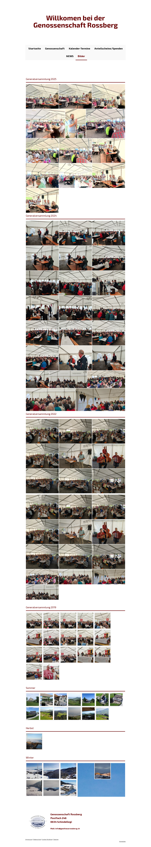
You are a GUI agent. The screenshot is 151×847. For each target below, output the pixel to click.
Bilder (81, 56)
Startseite (34, 48)
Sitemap (55, 841)
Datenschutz (37, 841)
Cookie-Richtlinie (47, 841)
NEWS (70, 56)
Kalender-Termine (79, 48)
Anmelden (122, 843)
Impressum (28, 841)
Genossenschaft (55, 48)
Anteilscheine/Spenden (108, 48)
